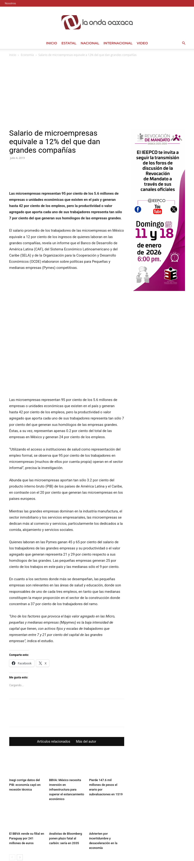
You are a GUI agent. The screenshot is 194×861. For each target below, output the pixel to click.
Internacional (118, 43)
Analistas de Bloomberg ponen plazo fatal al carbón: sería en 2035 (65, 809)
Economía (27, 55)
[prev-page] (12, 829)
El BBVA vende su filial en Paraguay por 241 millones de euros (26, 809)
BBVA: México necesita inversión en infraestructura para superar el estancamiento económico (66, 761)
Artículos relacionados (53, 712)
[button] (183, 43)
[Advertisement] (97, 93)
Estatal (69, 43)
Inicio (51, 43)
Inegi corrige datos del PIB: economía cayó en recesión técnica (25, 756)
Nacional (89, 43)
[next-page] (20, 829)
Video (142, 43)
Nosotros (10, 3)
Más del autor (86, 712)
